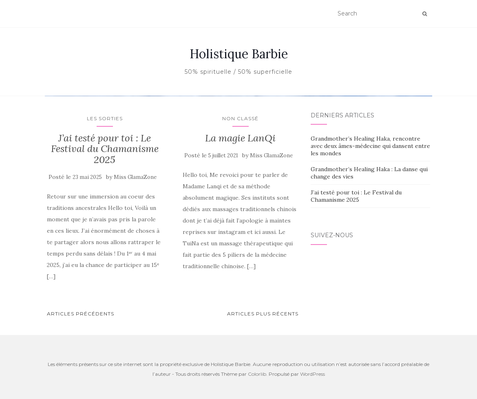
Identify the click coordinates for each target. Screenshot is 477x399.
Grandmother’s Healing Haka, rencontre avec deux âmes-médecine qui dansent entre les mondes (370, 353)
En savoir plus (238, 246)
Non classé (239, 193)
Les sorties (105, 326)
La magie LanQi (240, 345)
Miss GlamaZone (135, 384)
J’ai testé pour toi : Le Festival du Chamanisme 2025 (105, 356)
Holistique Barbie (239, 54)
